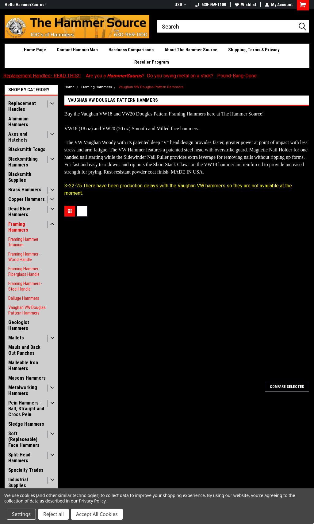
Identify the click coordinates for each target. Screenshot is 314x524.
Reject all (53, 514)
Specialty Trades (26, 470)
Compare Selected (287, 387)
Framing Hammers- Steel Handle (25, 286)
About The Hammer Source (190, 50)
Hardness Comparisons (131, 50)
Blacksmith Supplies (19, 177)
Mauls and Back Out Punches (24, 350)
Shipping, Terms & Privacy (254, 50)
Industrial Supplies (18, 482)
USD (180, 4)
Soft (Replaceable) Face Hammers (24, 439)
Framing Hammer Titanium (23, 242)
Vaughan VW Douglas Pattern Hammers (27, 310)
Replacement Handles (22, 106)
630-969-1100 (210, 4)
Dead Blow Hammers (19, 211)
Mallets (16, 338)
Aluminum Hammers (18, 121)
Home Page (35, 50)
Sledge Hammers (26, 424)
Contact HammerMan (77, 50)
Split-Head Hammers (19, 457)
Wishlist (245, 4)
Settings (21, 514)
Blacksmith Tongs (26, 149)
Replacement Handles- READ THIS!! (42, 76)
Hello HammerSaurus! (25, 4)
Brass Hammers (24, 190)
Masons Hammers (27, 378)
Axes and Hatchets (18, 137)
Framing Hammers (18, 227)
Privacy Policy (92, 501)
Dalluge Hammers (23, 298)
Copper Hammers (26, 199)
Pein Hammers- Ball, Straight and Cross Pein (26, 408)
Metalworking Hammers (22, 390)
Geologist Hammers (18, 325)
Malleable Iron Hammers (23, 365)
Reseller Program (151, 62)
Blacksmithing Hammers (23, 162)
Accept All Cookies (97, 514)
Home (69, 87)
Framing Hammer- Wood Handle (24, 256)
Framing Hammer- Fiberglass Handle (24, 271)
